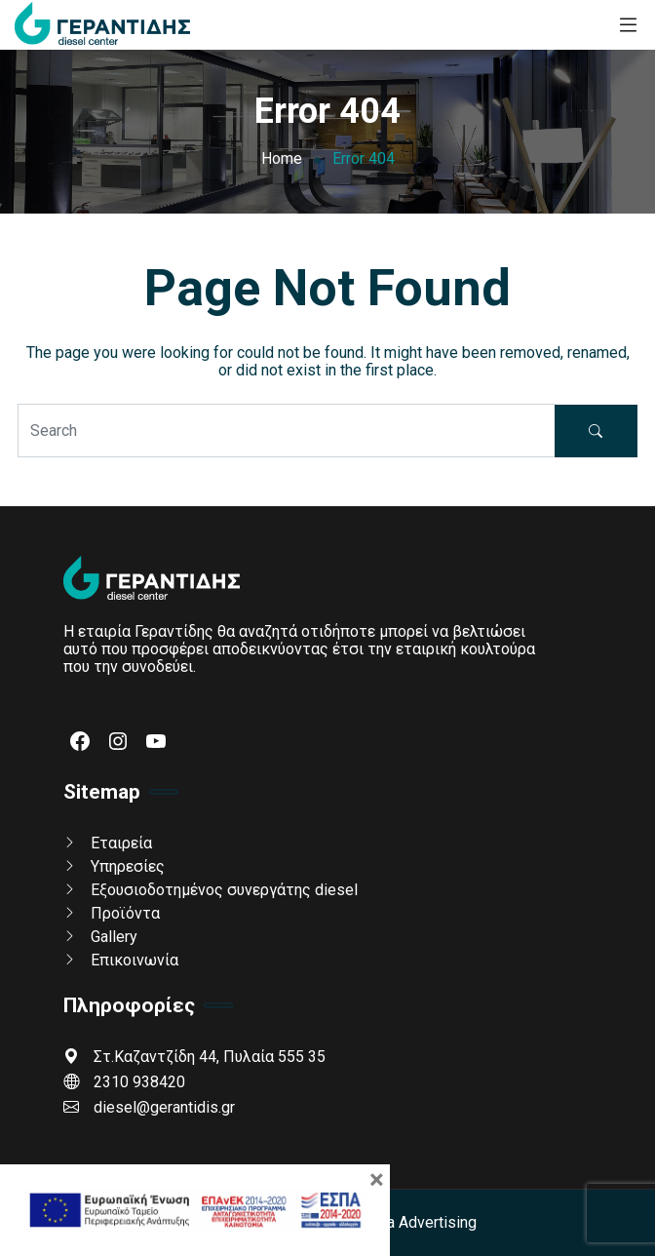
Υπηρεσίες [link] (128, 866)
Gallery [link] (114, 936)
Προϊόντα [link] (125, 913)
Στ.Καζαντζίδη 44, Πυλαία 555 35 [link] (194, 1056)
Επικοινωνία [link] (134, 960)
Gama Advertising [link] (417, 1222)
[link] (102, 25)
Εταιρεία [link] (121, 843)
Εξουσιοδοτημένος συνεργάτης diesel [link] (224, 890)
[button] (596, 431)
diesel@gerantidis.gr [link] (149, 1107)
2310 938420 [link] (124, 1082)
